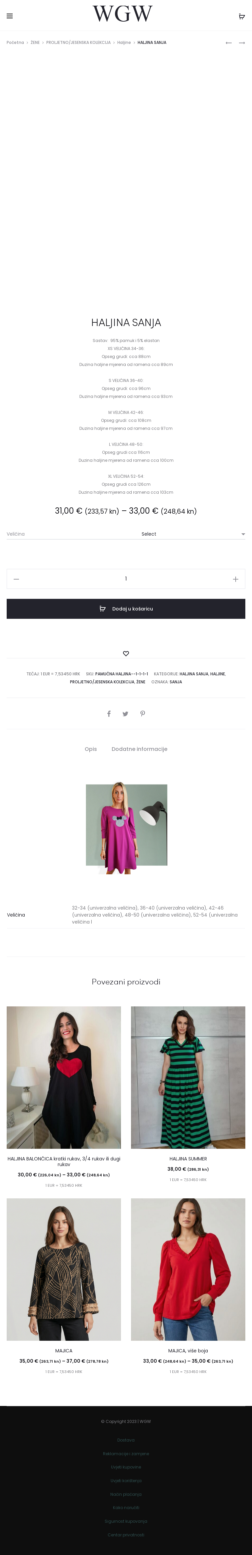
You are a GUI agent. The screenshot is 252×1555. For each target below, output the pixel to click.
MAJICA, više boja (188, 1350)
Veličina (16, 534)
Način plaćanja (126, 1494)
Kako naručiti (126, 1507)
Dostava (126, 1440)
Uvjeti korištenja (126, 1480)
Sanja (176, 682)
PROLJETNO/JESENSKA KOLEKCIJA (78, 42)
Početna (15, 42)
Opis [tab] (91, 749)
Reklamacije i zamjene (126, 1454)
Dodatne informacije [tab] (139, 749)
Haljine (124, 42)
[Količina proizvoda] (126, 579)
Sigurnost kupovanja (126, 1521)
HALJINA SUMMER (188, 1158)
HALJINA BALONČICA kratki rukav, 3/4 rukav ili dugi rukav (64, 1161)
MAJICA (63, 1350)
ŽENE (35, 42)
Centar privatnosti (126, 1535)
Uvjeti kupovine (126, 1467)
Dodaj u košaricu (126, 608)
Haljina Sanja (194, 674)
